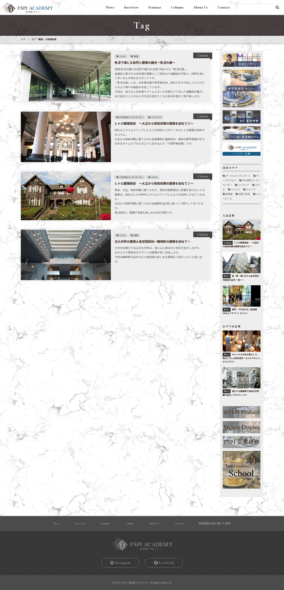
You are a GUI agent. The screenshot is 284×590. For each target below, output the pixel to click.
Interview (131, 7)
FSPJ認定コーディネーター (131, 117)
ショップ (250, 189)
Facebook (166, 562)
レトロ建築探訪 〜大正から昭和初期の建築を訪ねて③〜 (154, 123)
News (110, 7)
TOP (23, 39)
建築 (136, 56)
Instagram (123, 562)
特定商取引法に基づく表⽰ (215, 523)
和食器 (229, 193)
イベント (235, 189)
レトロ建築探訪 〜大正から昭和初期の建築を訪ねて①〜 (154, 183)
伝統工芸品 (244, 193)
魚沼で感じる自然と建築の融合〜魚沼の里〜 (145, 62)
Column (177, 7)
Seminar (154, 7)
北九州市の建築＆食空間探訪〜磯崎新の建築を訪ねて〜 (152, 241)
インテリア (156, 117)
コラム (122, 56)
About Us (200, 7)
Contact (223, 7)
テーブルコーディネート (238, 175)
